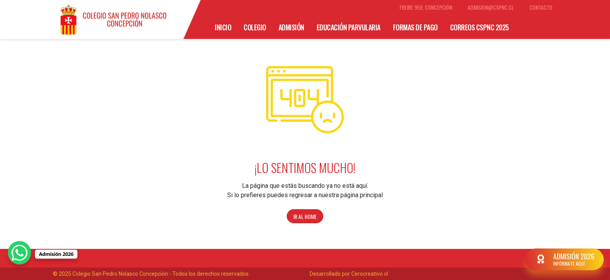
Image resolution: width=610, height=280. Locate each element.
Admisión (291, 27)
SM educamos (234, 47)
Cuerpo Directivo (341, 47)
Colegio (255, 27)
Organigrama (284, 47)
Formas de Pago (415, 27)
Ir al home (305, 216)
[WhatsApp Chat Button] (19, 252)
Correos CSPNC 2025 (479, 27)
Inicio (223, 27)
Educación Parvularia (348, 27)
